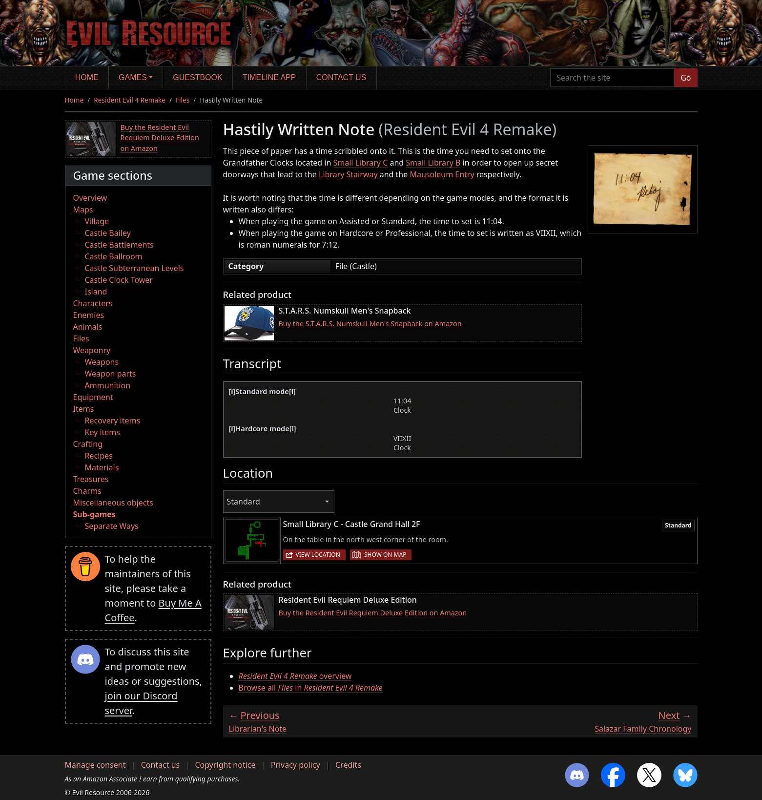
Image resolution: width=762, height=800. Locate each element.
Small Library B (433, 162)
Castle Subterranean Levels (134, 268)
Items (83, 408)
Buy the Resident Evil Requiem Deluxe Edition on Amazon (160, 138)
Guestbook (197, 77)
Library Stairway (348, 174)
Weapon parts (110, 373)
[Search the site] (612, 77)
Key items (102, 432)
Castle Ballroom (114, 256)
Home (87, 77)
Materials (102, 467)
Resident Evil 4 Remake (129, 100)
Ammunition (108, 385)
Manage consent (95, 764)
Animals (88, 326)
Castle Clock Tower (119, 279)
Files (182, 100)
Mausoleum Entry (442, 174)
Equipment (93, 397)
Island (96, 291)
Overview (90, 197)
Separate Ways (112, 526)
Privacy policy (295, 764)
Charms (87, 490)
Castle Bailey (108, 233)
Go (685, 77)
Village (97, 221)
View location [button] (318, 554)
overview (295, 676)
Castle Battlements (119, 244)
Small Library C (360, 162)
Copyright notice (225, 764)
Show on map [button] (385, 554)
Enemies (88, 315)
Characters (93, 303)
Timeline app (269, 77)
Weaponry (92, 350)
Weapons (102, 362)
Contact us (341, 77)
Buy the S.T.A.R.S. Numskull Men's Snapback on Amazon (370, 323)
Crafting (88, 444)
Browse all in (311, 687)
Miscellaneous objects (113, 502)
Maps (83, 209)
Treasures (91, 479)
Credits (348, 764)
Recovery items (113, 420)
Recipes (99, 455)
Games (133, 77)
